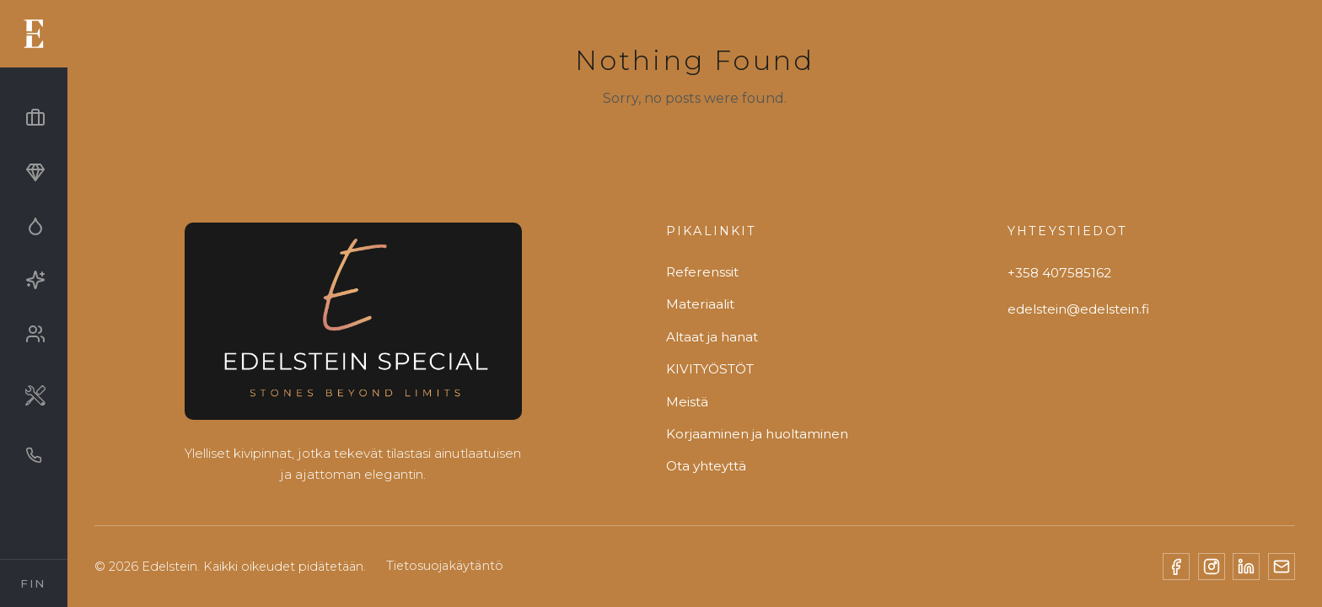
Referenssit (702, 272)
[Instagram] (1211, 566)
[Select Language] (34, 583)
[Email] (1281, 566)
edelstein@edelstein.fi (1078, 309)
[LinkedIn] (1246, 566)
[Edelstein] (353, 327)
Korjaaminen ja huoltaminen (757, 434)
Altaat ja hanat (712, 337)
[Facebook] (1176, 566)
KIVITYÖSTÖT (710, 369)
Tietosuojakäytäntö (444, 565)
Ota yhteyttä (706, 466)
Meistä (687, 402)
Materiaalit (700, 304)
